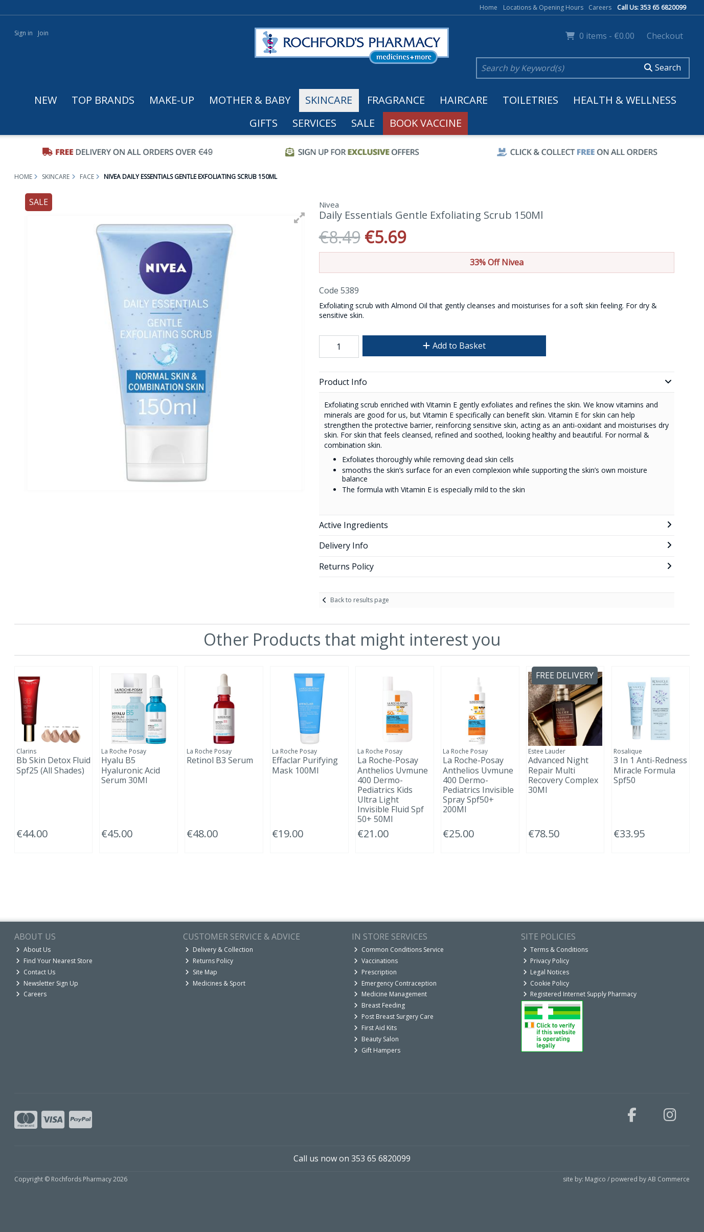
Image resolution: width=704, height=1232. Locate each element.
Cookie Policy (546, 983)
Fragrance (396, 100)
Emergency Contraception (395, 983)
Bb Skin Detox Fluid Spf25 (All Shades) (53, 765)
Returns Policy (209, 960)
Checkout (665, 35)
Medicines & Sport (215, 983)
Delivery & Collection (219, 949)
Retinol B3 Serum (220, 760)
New (45, 100)
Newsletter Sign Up (47, 983)
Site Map (201, 972)
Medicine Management (390, 994)
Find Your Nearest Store (54, 960)
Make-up (171, 100)
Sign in (23, 33)
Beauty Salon (376, 1039)
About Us (33, 949)
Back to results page (359, 600)
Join (43, 33)
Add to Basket (454, 345)
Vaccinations (376, 960)
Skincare (328, 100)
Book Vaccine (426, 123)
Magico (595, 1179)
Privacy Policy (546, 960)
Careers (599, 7)
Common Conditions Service (399, 949)
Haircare (464, 100)
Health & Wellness (624, 100)
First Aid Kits (375, 1027)
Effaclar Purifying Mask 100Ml (305, 765)
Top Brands (103, 100)
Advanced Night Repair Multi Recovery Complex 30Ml (563, 775)
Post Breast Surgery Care (394, 1016)
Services (314, 123)
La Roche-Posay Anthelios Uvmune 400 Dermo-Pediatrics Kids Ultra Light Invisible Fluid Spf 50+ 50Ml (392, 790)
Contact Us (35, 972)
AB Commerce (669, 1179)
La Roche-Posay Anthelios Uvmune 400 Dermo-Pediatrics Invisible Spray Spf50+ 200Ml (478, 785)
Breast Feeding (379, 1005)
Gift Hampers (377, 1050)
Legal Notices (546, 972)
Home (488, 7)
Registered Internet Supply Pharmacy (580, 994)
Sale (363, 123)
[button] (299, 218)
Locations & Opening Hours (543, 7)
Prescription (375, 972)
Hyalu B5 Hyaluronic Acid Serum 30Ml (130, 770)
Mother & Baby (249, 100)
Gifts (263, 123)
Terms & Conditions (555, 949)
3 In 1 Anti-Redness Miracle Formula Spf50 (650, 770)
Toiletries (530, 100)
